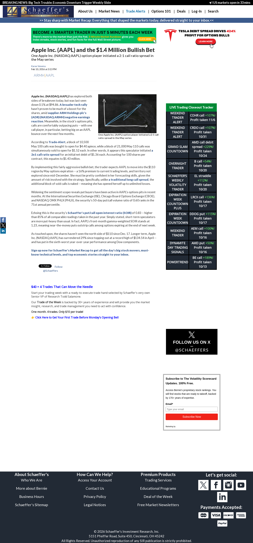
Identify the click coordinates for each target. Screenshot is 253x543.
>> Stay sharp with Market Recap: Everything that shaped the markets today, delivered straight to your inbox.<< (126, 20)
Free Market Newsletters (158, 505)
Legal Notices (95, 505)
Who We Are (31, 480)
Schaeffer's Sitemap (31, 505)
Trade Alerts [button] (135, 11)
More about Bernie (31, 488)
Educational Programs (158, 488)
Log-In (197, 11)
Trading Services (158, 480)
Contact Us (95, 488)
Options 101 (161, 11)
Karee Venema (38, 66)
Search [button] (213, 11)
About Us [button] (85, 11)
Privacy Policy (95, 496)
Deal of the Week (158, 496)
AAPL (50, 75)
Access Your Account (95, 480)
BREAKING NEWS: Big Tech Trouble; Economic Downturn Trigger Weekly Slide (57, 2)
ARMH (39, 75)
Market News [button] (109, 11)
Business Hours (31, 496)
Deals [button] (181, 11)
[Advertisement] (192, 76)
